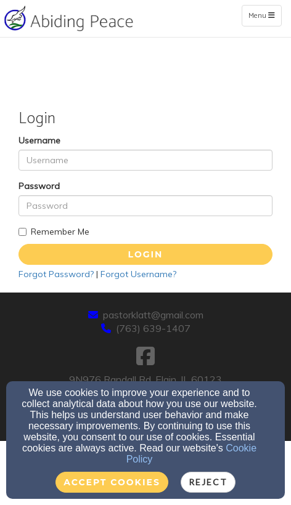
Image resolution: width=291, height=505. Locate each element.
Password (39, 186)
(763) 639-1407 (153, 328)
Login (145, 254)
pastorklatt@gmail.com (153, 315)
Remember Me (53, 231)
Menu (265, 15)
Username (39, 140)
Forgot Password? (56, 274)
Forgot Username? (138, 274)
